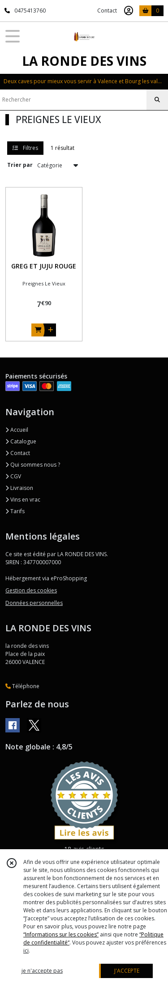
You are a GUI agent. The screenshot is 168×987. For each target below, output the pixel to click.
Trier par (20, 165)
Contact (107, 10)
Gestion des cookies (31, 590)
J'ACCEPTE (126, 970)
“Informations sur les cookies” (61, 934)
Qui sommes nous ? (32, 464)
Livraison (19, 488)
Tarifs (15, 511)
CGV (13, 476)
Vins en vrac (22, 499)
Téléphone (22, 686)
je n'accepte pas (42, 970)
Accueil (16, 430)
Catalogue (20, 441)
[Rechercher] (157, 99)
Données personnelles (34, 603)
